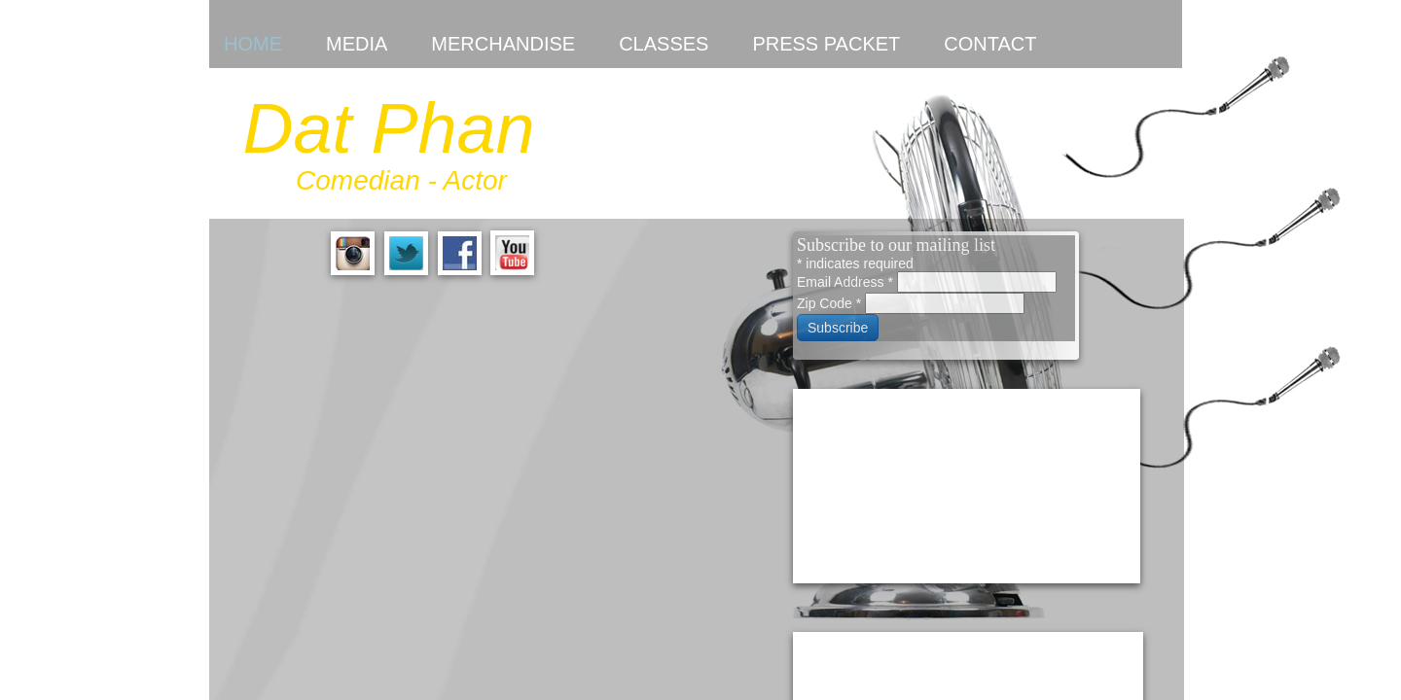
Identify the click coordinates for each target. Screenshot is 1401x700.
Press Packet (826, 43)
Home (253, 43)
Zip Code (831, 303)
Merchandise (503, 43)
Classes (663, 43)
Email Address (847, 282)
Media (356, 43)
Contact (990, 43)
